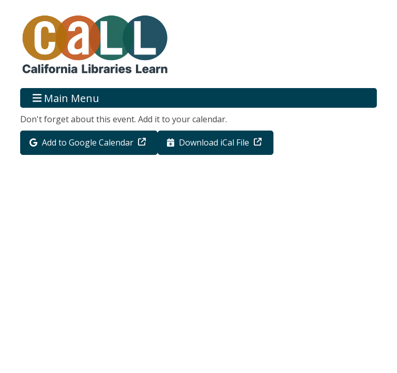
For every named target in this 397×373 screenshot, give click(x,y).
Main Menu (66, 98)
